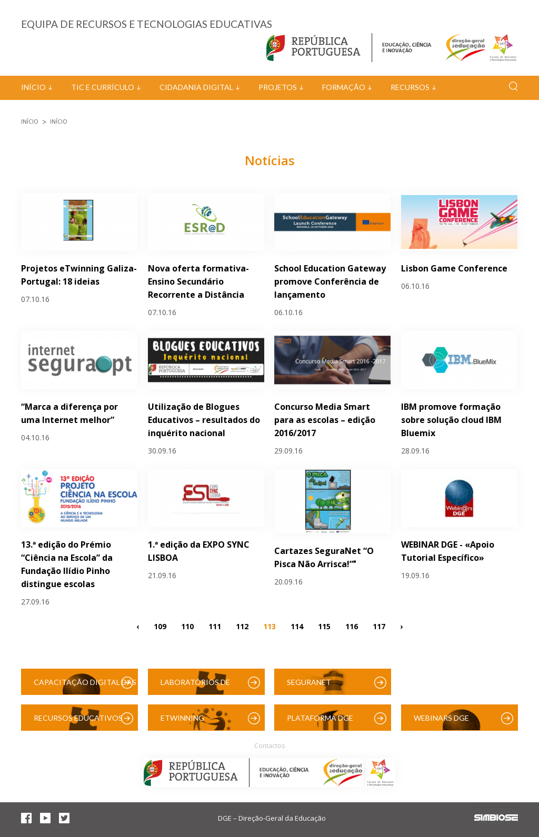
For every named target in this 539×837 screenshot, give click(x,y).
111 (214, 626)
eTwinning (182, 717)
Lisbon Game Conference (454, 268)
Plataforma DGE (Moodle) (320, 722)
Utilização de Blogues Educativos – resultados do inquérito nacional (204, 420)
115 (324, 626)
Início (33, 87)
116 (351, 626)
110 (187, 626)
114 (297, 626)
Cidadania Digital (196, 87)
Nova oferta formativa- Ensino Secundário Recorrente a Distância (198, 281)
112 (242, 626)
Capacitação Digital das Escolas (85, 686)
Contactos (269, 745)
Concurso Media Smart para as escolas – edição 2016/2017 (324, 420)
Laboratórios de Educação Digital (197, 686)
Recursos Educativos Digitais (78, 722)
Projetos (277, 87)
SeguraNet (309, 682)
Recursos (410, 87)
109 (160, 626)
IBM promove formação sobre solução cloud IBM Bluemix (451, 420)
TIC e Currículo (102, 87)
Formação (343, 87)
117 (379, 626)
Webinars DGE (441, 717)
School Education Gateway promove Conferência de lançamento (330, 281)
